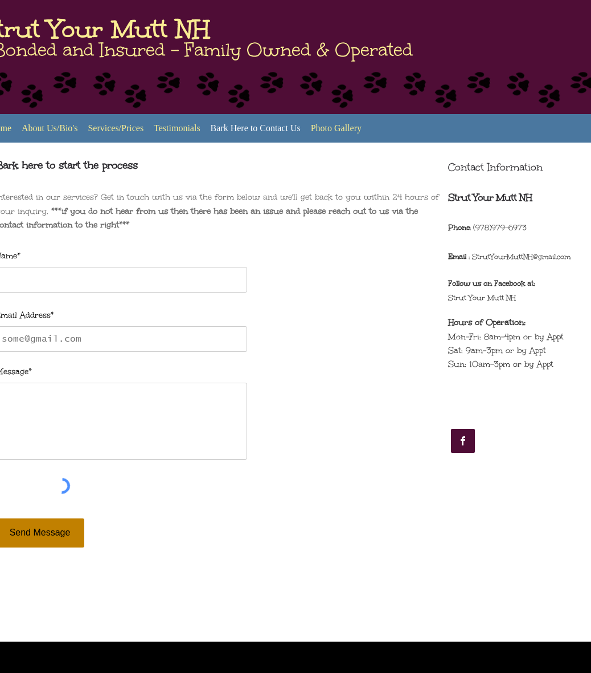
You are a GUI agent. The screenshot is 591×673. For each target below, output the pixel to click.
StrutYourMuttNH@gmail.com (521, 256)
